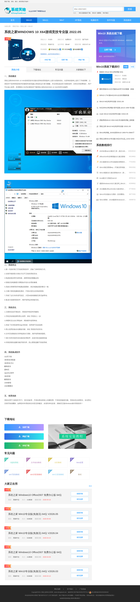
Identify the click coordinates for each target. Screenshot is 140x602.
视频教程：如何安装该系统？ (50, 54)
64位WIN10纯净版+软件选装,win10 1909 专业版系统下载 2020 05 (117, 108)
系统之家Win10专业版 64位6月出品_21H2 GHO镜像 (116, 139)
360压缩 (7, 376)
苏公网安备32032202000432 (98, 592)
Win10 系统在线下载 (110, 33)
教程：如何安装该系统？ (107, 56)
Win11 (45, 20)
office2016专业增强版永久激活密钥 (112, 156)
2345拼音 (7, 383)
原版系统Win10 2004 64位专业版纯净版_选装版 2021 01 (116, 120)
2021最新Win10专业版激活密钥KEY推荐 (113, 162)
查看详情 (80, 494)
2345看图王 (8, 386)
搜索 (130, 9)
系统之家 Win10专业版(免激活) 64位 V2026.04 (33, 533)
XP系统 (78, 20)
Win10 (29, 20)
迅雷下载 (64, 60)
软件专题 (111, 20)
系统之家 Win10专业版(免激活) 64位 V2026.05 (33, 514)
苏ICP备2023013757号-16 (81, 592)
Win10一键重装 (96, 13)
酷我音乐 (7, 379)
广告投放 (83, 589)
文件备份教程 (33, 460)
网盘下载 (81, 60)
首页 (13, 20)
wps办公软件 (9, 373)
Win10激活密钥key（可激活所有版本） (113, 167)
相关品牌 (80, 499)
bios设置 (76, 460)
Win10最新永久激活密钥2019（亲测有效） (113, 173)
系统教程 (127, 20)
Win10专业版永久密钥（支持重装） (113, 194)
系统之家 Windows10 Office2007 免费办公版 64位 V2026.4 (35, 552)
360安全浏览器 (9, 360)
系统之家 (23, 26)
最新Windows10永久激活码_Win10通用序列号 (113, 183)
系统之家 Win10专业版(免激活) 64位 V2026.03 (33, 571)
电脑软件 (95, 20)
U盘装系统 (11, 460)
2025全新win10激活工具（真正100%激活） (113, 151)
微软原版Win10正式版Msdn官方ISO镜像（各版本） (116, 89)
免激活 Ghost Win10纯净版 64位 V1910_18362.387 (111, 72)
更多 (90, 486)
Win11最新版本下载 (84, 13)
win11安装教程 (56, 472)
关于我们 (70, 589)
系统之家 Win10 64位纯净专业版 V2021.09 (115, 126)
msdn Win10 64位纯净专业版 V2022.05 (113, 114)
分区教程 (54, 460)
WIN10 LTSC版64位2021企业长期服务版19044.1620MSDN (114, 95)
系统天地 (24, 1)
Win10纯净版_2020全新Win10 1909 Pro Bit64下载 (116, 132)
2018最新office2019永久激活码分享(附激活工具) (113, 189)
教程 (76, 472)
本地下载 (48, 60)
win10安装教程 (34, 472)
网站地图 (57, 589)
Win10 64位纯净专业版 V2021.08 (111, 101)
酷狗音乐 (7, 366)
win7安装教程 (11, 472)
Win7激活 (105, 13)
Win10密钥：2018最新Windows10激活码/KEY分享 (113, 200)
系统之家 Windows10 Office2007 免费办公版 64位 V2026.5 (35, 495)
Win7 (62, 20)
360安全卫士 (9, 363)
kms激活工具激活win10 (108, 178)
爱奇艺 (6, 370)
